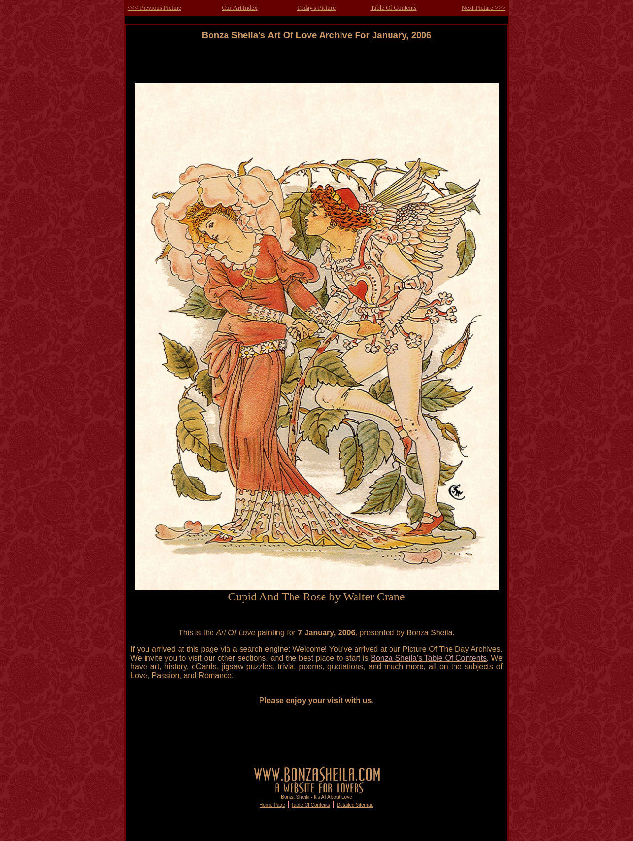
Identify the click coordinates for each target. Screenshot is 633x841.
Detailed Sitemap (355, 805)
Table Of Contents (393, 7)
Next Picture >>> (483, 7)
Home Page (272, 805)
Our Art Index (240, 7)
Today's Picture (316, 7)
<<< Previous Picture (154, 7)
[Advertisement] (316, 62)
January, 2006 (401, 35)
